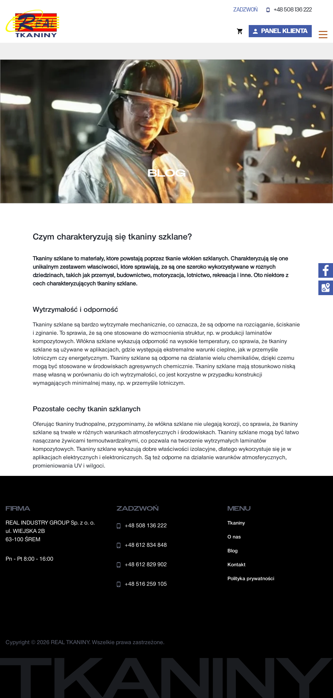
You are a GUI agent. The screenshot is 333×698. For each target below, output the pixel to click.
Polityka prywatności (250, 579)
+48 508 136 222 (289, 9)
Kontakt (236, 565)
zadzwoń (245, 9)
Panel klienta (280, 31)
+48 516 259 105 (142, 584)
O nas (234, 537)
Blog (232, 551)
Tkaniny (236, 523)
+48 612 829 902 (142, 565)
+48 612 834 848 (142, 545)
